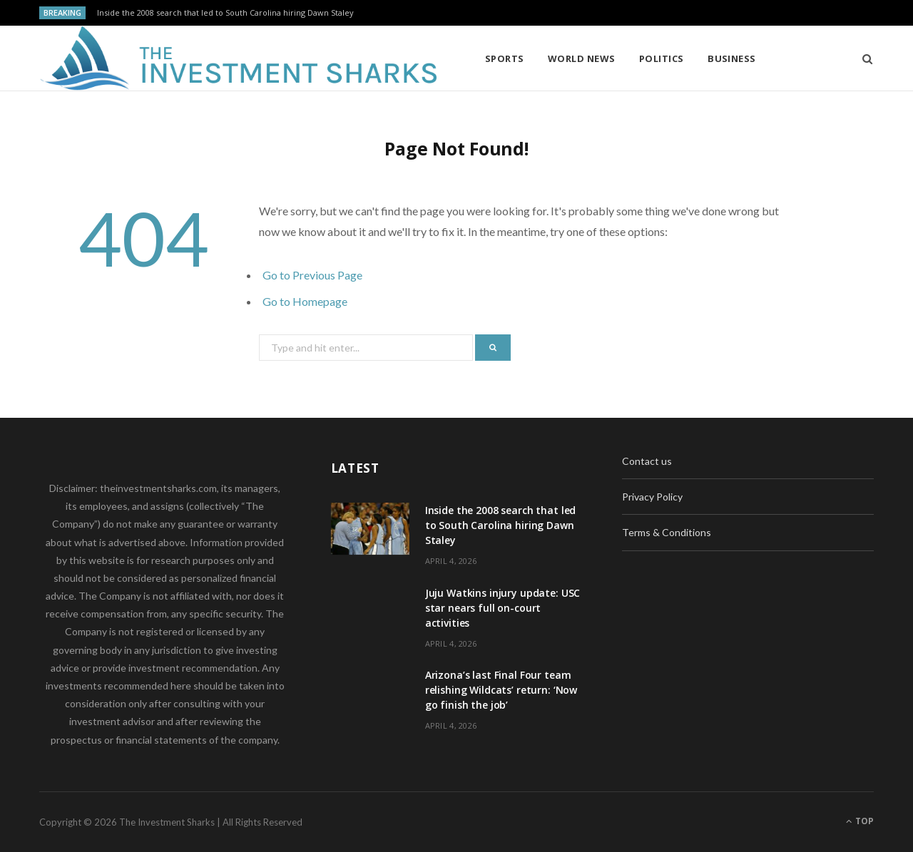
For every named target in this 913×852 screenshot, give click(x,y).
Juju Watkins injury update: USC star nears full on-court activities (503, 608)
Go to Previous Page (312, 275)
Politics (661, 58)
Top (860, 821)
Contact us (647, 461)
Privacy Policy (652, 497)
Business (732, 58)
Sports (504, 58)
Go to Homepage (304, 301)
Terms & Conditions (666, 532)
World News (582, 58)
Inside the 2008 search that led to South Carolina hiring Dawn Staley (225, 13)
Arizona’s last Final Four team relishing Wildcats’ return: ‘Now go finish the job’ (501, 690)
